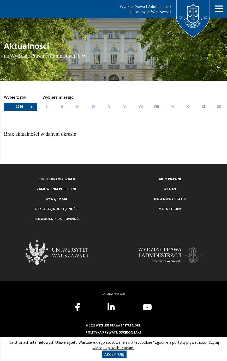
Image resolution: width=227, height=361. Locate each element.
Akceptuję (114, 354)
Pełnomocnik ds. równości (56, 219)
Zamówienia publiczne (57, 189)
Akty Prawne (170, 179)
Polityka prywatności (106, 332)
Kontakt (134, 332)
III (77, 106)
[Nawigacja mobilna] (219, 8)
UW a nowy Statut (170, 199)
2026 (19, 106)
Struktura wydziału (56, 179)
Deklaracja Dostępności (57, 209)
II (62, 106)
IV (93, 106)
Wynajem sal (57, 199)
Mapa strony (170, 209)
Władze (170, 189)
